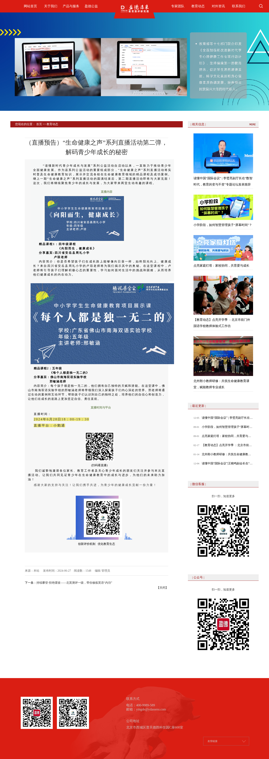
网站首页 (30, 6)
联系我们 (238, 6)
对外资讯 (218, 6)
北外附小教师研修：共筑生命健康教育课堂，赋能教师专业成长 (227, 454)
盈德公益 (91, 6)
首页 (39, 124)
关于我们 (50, 6)
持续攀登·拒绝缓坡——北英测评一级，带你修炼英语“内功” (74, 582)
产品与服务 (71, 6)
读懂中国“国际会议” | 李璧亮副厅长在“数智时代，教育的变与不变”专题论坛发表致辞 (227, 417)
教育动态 (198, 6)
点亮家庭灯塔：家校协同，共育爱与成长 (227, 436)
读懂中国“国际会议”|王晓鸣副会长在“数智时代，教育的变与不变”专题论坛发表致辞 (227, 463)
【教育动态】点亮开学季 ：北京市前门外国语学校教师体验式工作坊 (227, 445)
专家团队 (177, 6)
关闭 (162, 587)
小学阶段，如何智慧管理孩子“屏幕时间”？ (227, 426)
